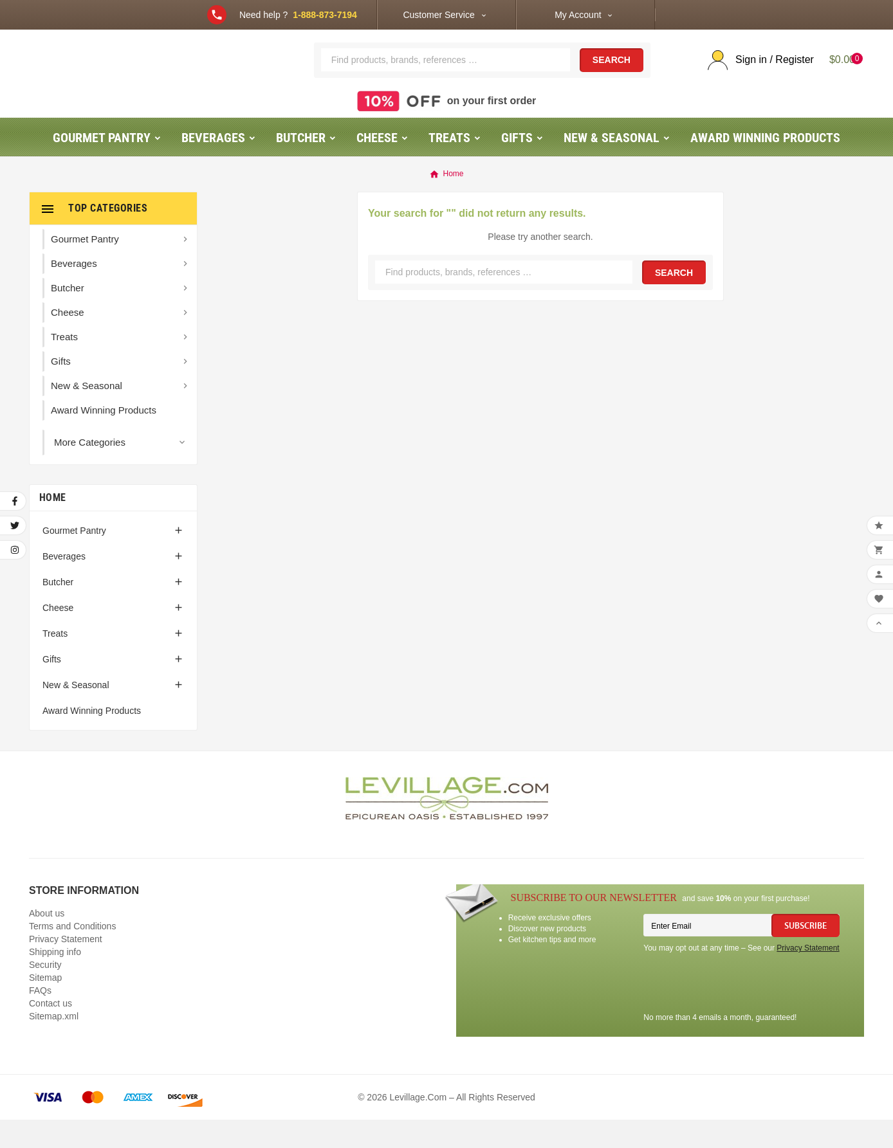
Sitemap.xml (53, 1044)
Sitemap (45, 1006)
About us (46, 941)
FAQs (40, 1019)
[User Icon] (756, 74)
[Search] (445, 74)
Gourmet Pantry (74, 559)
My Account (578, 15)
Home (52, 526)
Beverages (64, 584)
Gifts (51, 687)
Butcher (57, 610)
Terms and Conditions (72, 954)
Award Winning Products (91, 739)
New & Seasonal (75, 713)
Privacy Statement (65, 967)
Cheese (57, 636)
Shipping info (55, 980)
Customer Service (438, 15)
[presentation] (741, 1013)
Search (612, 74)
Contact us (50, 1031)
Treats (55, 662)
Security (45, 993)
